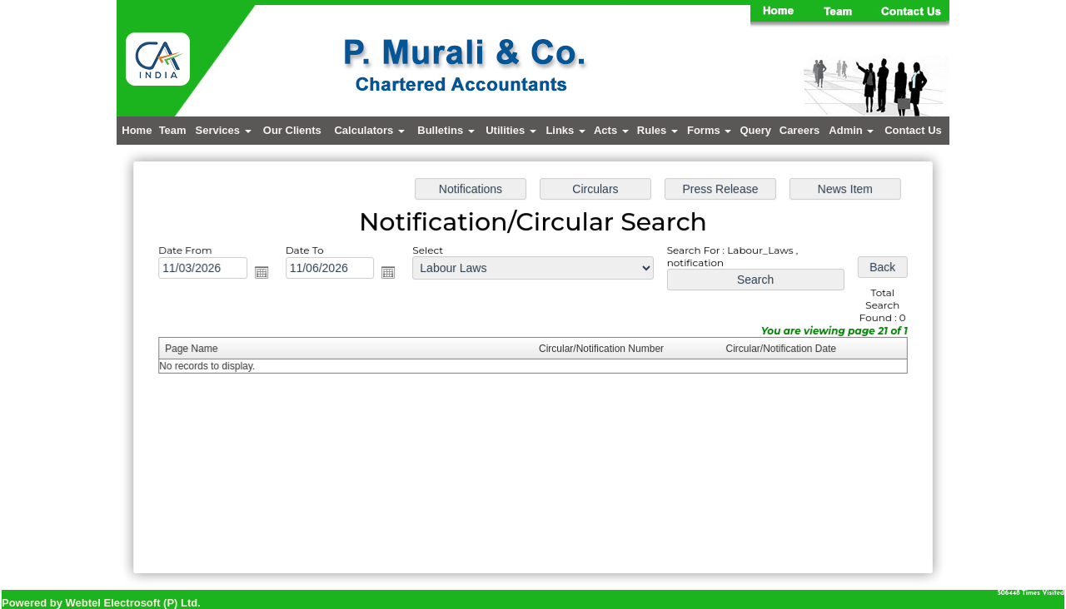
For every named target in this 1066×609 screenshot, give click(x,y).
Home (137, 130)
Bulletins (446, 130)
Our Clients (292, 130)
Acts (611, 130)
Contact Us (913, 130)
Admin (851, 130)
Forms (709, 130)
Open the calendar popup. (266, 274)
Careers (799, 130)
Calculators (369, 130)
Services (224, 130)
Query (755, 130)
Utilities (511, 130)
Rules (657, 130)
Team (173, 130)
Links (565, 130)
